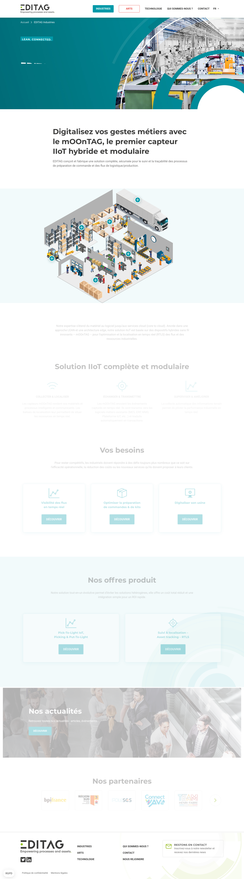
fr (214, 8)
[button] (8, 873)
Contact (204, 8)
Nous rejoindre (133, 859)
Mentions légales (59, 873)
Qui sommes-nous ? (180, 8)
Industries (103, 8)
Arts (129, 8)
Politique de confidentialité (35, 873)
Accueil (25, 22)
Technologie (153, 8)
